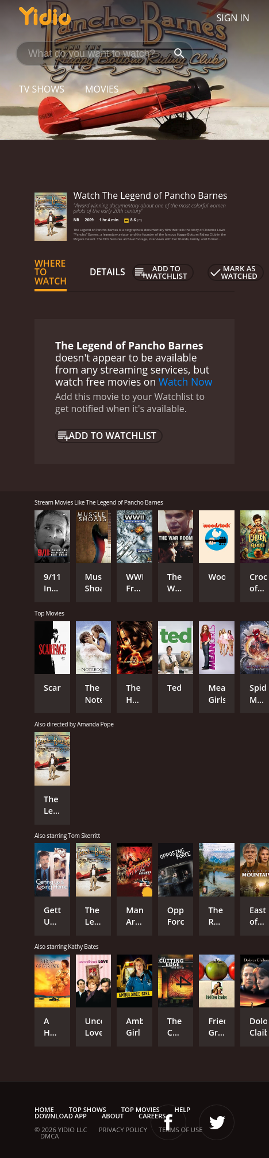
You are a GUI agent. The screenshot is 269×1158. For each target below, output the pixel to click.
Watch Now (186, 381)
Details (107, 272)
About (113, 1115)
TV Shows (41, 89)
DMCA (49, 1136)
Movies (102, 89)
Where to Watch (50, 272)
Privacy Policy (123, 1129)
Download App (60, 1115)
